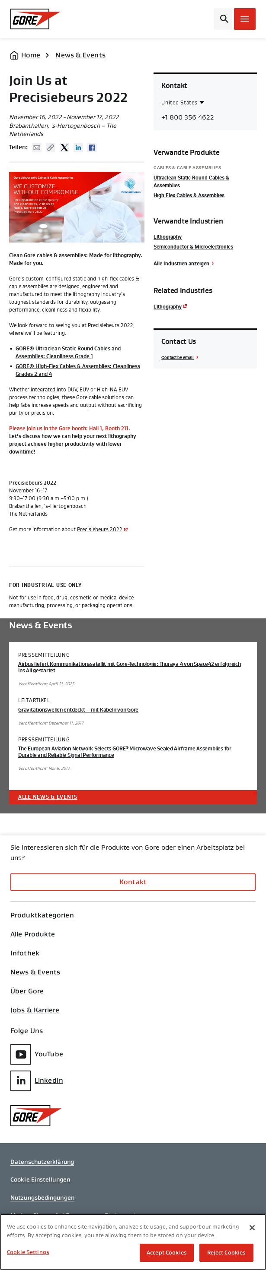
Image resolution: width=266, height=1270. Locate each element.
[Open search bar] (223, 19)
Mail (37, 147)
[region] (133, 1242)
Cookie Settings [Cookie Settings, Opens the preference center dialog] (28, 1252)
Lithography (168, 236)
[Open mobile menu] (245, 19)
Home (30, 55)
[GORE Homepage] (38, 19)
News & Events (80, 55)
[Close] (252, 1227)
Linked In (78, 147)
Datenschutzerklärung (42, 1161)
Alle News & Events (47, 797)
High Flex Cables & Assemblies (189, 195)
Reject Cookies (226, 1252)
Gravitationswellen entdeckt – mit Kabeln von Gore (78, 709)
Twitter (64, 147)
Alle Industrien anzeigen (181, 263)
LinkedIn (36, 1080)
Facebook (92, 147)
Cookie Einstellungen (40, 1179)
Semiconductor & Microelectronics (193, 246)
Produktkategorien (42, 915)
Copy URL (50, 147)
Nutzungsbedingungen (42, 1197)
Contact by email (177, 357)
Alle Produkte (32, 934)
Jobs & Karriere (35, 1010)
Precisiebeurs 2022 (99, 529)
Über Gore (27, 991)
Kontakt (133, 882)
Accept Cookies (167, 1252)
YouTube (36, 1054)
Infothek (24, 953)
